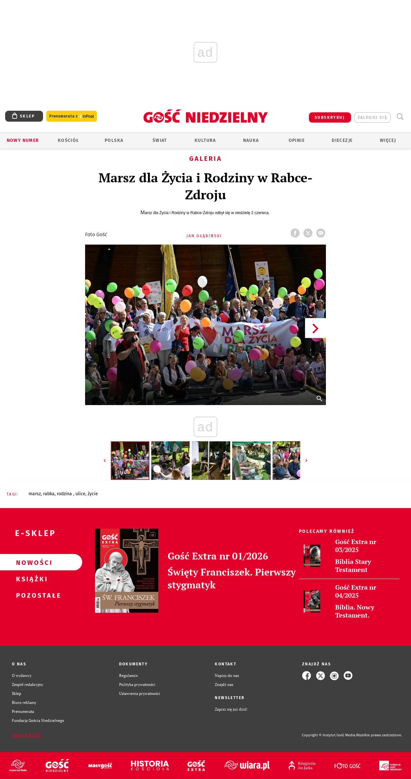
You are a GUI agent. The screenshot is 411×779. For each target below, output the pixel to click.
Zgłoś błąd (26, 735)
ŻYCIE (93, 494)
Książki (31, 578)
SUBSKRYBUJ (330, 117)
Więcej (388, 140)
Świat (160, 140)
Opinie (297, 140)
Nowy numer (23, 140)
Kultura (205, 140)
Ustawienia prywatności (139, 693)
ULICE (80, 494)
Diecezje (342, 140)
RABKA (49, 494)
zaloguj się (372, 117)
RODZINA (65, 494)
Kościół (68, 140)
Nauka (251, 140)
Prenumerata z (71, 116)
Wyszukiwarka (400, 117)
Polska (114, 140)
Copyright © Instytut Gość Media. (329, 735)
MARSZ (35, 494)
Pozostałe (31, 595)
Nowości (31, 562)
